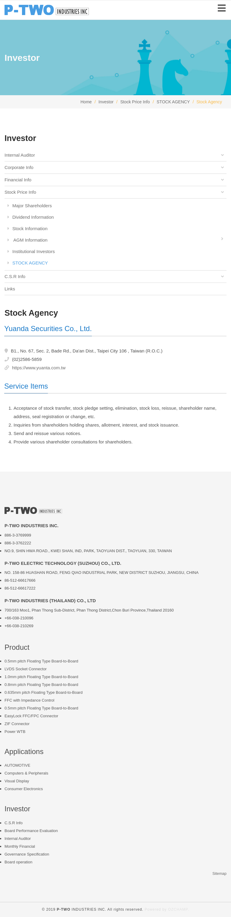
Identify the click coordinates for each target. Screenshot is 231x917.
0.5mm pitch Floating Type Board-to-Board (41, 661)
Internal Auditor (115, 155)
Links (10, 288)
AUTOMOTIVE (17, 765)
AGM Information (117, 239)
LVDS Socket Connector (26, 669)
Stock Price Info (135, 101)
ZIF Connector (17, 723)
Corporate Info (115, 167)
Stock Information (28, 228)
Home (86, 101)
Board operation (19, 862)
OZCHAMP (178, 909)
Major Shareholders (30, 205)
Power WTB (15, 731)
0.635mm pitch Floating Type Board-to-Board (44, 692)
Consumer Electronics (24, 789)
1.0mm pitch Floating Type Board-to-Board (41, 676)
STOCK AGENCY (173, 101)
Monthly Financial (20, 846)
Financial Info (115, 180)
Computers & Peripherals (26, 773)
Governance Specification (27, 854)
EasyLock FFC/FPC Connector (31, 716)
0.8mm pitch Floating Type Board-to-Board (41, 684)
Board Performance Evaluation (31, 830)
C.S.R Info (115, 276)
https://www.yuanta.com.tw (39, 367)
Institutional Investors (31, 251)
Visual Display (17, 781)
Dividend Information (31, 217)
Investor (106, 101)
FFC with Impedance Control (29, 700)
